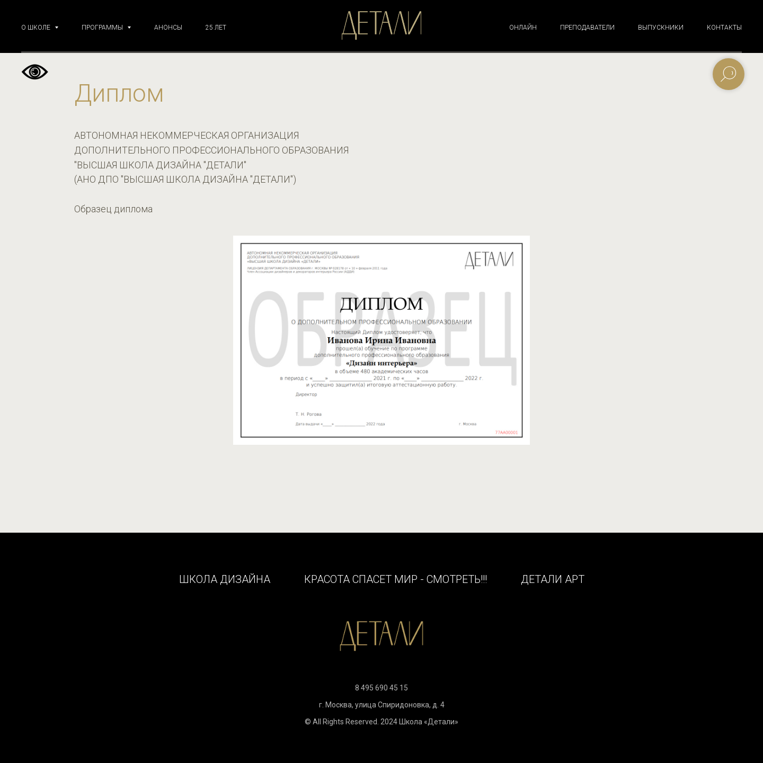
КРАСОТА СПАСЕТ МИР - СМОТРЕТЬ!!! (395, 579)
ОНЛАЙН (523, 27)
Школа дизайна (224, 579)
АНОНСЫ (168, 27)
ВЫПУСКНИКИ (661, 27)
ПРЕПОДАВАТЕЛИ (587, 27)
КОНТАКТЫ (724, 27)
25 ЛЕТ (216, 27)
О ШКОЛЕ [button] (36, 27)
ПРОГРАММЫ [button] (103, 27)
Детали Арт (552, 579)
